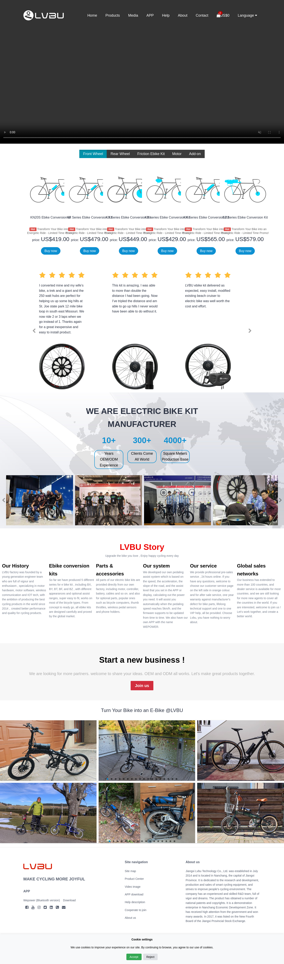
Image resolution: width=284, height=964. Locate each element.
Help (166, 15)
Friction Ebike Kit (151, 154)
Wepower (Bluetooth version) (41, 900)
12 (152, 779)
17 (172, 779)
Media (133, 15)
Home (92, 15)
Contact (202, 15)
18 (176, 779)
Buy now (50, 251)
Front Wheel (93, 154)
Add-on (195, 154)
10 (144, 779)
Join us (142, 685)
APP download (134, 894)
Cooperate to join (135, 910)
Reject (150, 957)
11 (148, 779)
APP (150, 15)
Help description (135, 902)
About (182, 15)
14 (160, 779)
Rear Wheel (120, 154)
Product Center (134, 878)
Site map (130, 871)
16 (168, 779)
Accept (134, 957)
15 (164, 779)
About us (130, 917)
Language (247, 15)
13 (156, 779)
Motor (177, 154)
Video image (133, 886)
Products (112, 15)
